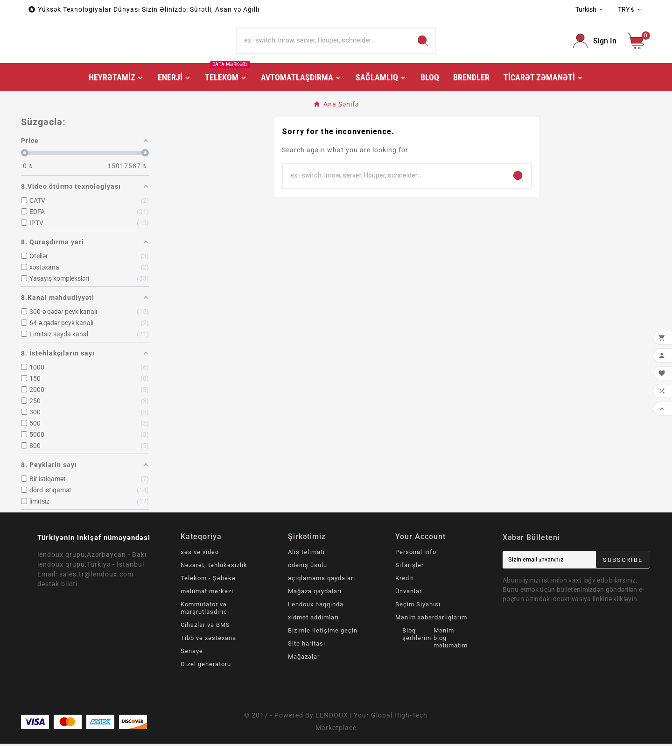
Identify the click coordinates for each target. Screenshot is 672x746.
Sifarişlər (409, 567)
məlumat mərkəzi (207, 593)
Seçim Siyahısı (418, 606)
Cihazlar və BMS (205, 627)
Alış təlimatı (306, 554)
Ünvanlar (408, 593)
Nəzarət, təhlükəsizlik (214, 567)
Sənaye (192, 653)
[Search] (323, 42)
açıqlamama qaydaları (321, 580)
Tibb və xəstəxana (208, 640)
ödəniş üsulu (307, 567)
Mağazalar (304, 658)
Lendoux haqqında (315, 606)
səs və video (200, 554)
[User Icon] (594, 42)
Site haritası (306, 645)
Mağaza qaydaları (315, 593)
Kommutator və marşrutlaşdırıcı (205, 610)
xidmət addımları (313, 619)
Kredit (404, 580)
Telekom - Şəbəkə (208, 580)
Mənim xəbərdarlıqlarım (431, 619)
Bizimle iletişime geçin (322, 632)
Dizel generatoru (206, 666)
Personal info (415, 554)
